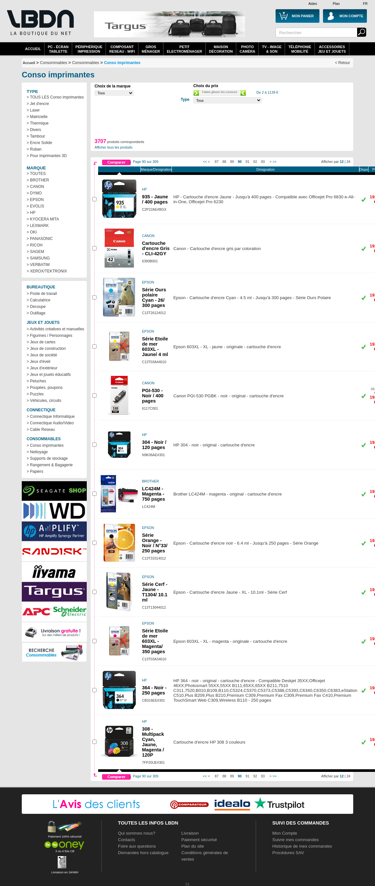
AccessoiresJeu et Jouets (332, 49)
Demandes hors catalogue (143, 852)
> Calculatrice (38, 300)
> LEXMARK (38, 225)
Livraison (190, 833)
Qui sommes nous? (136, 833)
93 (263, 162)
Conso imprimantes (122, 62)
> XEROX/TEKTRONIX (47, 271)
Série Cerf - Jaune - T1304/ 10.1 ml (154, 592)
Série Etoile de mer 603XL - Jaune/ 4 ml (155, 346)
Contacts (126, 839)
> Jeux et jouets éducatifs (49, 374)
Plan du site (192, 846)
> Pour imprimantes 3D (47, 155)
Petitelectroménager (184, 49)
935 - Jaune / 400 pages (155, 199)
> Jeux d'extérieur (42, 368)
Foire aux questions (137, 846)
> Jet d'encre (38, 103)
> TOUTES (36, 173)
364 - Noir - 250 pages (154, 690)
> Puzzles (35, 394)
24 (348, 162)
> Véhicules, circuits (44, 400)
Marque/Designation (156, 169)
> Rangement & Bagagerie (50, 465)
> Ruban (34, 149)
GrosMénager (151, 49)
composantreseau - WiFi (122, 49)
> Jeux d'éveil (38, 361)
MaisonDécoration (221, 49)
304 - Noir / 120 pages (154, 445)
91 (248, 162)
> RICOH (35, 245)
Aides (312, 4)
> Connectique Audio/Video (50, 423)
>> (275, 162)
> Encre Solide (39, 142)
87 (217, 162)
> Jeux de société (42, 355)
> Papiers (35, 471)
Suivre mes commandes (295, 839)
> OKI (32, 232)
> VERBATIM (38, 264)
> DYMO (34, 193)
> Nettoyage (37, 452)
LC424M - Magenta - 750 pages (153, 494)
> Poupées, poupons (44, 387)
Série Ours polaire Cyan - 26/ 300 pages (154, 297)
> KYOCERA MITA (43, 219)
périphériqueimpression (88, 49)
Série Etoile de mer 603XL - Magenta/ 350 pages (155, 641)
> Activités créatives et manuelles (55, 329)
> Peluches (36, 381)
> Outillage (36, 313)
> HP (31, 212)
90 (240, 162)
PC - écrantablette (58, 49)
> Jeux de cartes (41, 342)
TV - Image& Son (271, 49)
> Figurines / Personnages (49, 335)
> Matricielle (37, 116)
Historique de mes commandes (302, 846)
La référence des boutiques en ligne (40, 27)
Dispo (363, 169)
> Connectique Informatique (51, 416)
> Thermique (37, 123)
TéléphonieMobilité (299, 49)
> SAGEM (35, 251)
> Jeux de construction (46, 348)
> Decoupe (36, 306)
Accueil (33, 49)
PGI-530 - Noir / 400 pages (152, 395)
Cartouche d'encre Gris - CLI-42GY (156, 248)
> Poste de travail (42, 293)
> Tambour (36, 136)
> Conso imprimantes (45, 445)
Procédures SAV (288, 852)
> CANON (35, 186)
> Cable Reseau (41, 429)
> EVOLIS (35, 206)
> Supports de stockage (47, 458)
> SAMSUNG (38, 258)
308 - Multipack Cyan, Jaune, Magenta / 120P (153, 742)
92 (255, 162)
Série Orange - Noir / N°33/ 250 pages (154, 543)
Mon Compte (284, 833)
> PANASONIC (40, 238)
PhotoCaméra (247, 49)
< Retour (342, 62)
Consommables (85, 62)
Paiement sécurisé (199, 839)
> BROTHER (38, 180)
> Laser (33, 110)
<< (205, 162)
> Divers (34, 129)
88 (224, 162)
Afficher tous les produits (114, 147)
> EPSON (35, 199)
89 (232, 162)
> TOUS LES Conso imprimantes (55, 97)
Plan (336, 4)
